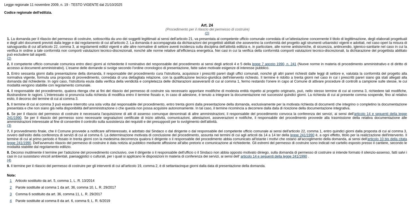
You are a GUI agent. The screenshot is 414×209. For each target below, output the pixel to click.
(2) (9, 58)
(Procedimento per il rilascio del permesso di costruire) (207, 29)
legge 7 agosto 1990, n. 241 (274, 64)
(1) (207, 33)
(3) (9, 126)
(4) (9, 160)
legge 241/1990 (302, 135)
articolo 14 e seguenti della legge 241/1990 (274, 156)
